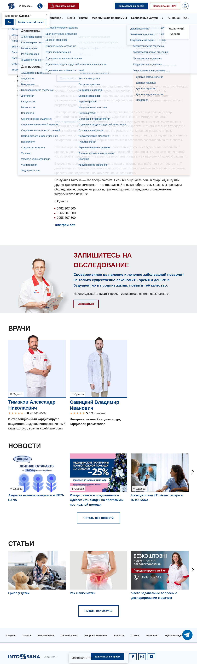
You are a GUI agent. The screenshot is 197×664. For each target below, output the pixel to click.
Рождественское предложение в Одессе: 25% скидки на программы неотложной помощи (97, 500)
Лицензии (49, 656)
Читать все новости (98, 518)
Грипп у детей (19, 593)
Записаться (86, 303)
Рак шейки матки (82, 593)
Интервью (152, 635)
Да (9, 22)
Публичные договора (178, 635)
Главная (13, 28)
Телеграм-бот (64, 225)
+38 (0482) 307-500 (70, 70)
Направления (34, 28)
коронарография (67, 121)
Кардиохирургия (27, 55)
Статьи (135, 635)
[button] (27, 6)
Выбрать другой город (30, 22)
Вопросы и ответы (96, 635)
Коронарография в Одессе (29, 73)
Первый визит (69, 635)
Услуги (27, 635)
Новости (119, 635)
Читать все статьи (99, 611)
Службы (11, 635)
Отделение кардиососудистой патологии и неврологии (28, 88)
